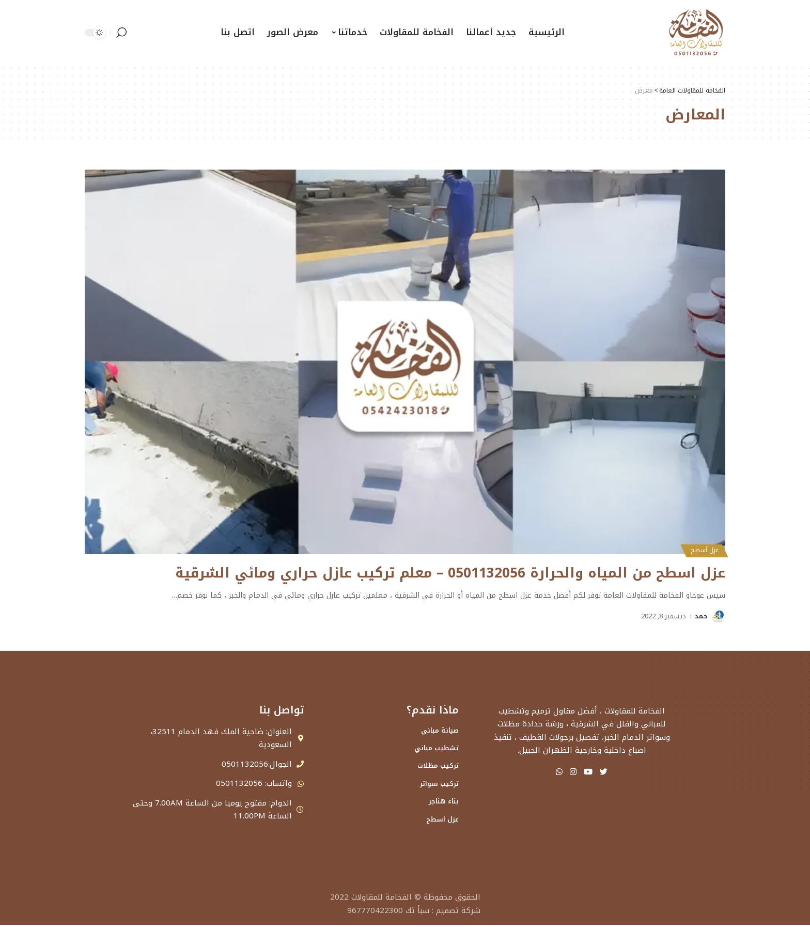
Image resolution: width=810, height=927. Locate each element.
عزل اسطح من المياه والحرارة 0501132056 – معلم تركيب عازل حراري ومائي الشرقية (427, 572)
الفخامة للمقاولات (381, 899)
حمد (701, 615)
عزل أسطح (702, 549)
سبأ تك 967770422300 (388, 912)
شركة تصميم (458, 912)
